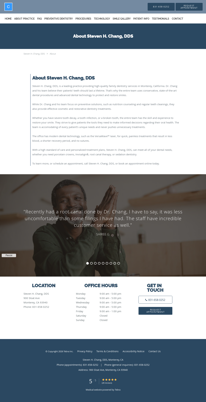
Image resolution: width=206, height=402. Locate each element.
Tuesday (102, 298)
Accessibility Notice (133, 351)
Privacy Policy (84, 351)
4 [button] (99, 263)
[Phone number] (155, 300)
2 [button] (91, 263)
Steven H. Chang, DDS (34, 53)
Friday (102, 311)
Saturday (102, 315)
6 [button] (107, 263)
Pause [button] (9, 255)
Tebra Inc (68, 351)
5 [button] (103, 263)
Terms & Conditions (107, 351)
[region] (103, 222)
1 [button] (87, 263)
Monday (102, 293)
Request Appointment (155, 310)
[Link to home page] (2, 7)
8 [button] (115, 263)
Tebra (117, 389)
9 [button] (119, 263)
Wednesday (102, 302)
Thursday (102, 307)
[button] (189, 7)
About (53, 53)
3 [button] (95, 263)
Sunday (102, 320)
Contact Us (154, 351)
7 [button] (111, 263)
